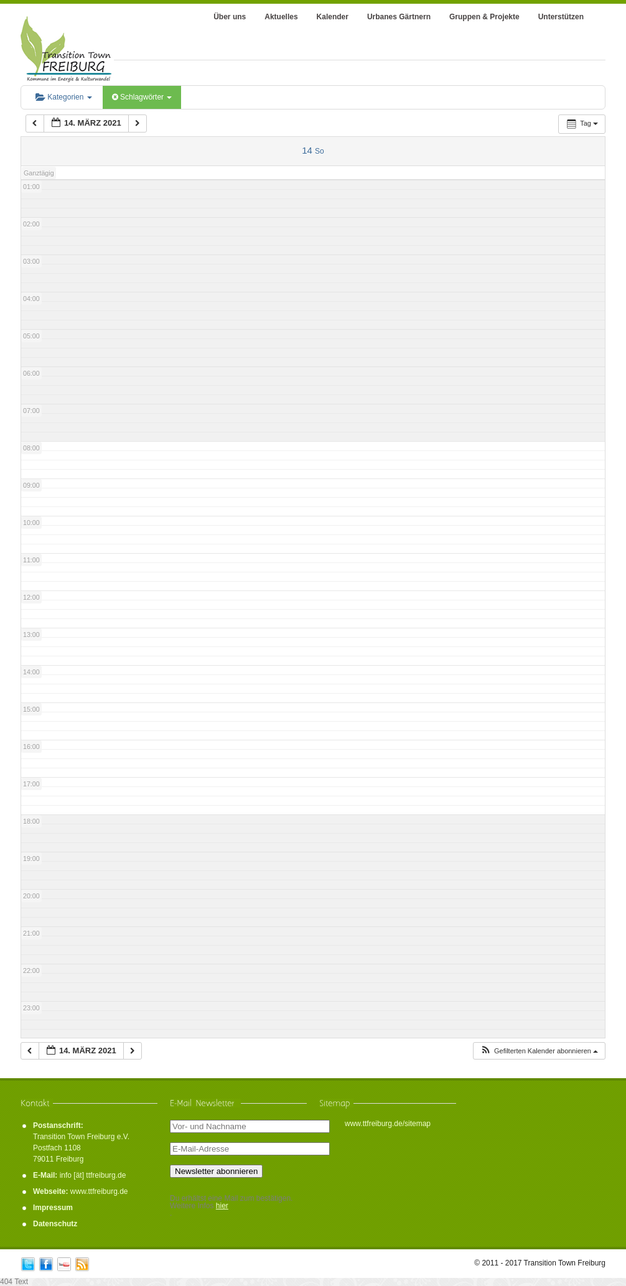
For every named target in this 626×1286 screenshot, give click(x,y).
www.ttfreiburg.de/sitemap (388, 1123)
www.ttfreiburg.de (99, 1191)
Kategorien (63, 97)
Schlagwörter (142, 97)
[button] (539, 1051)
